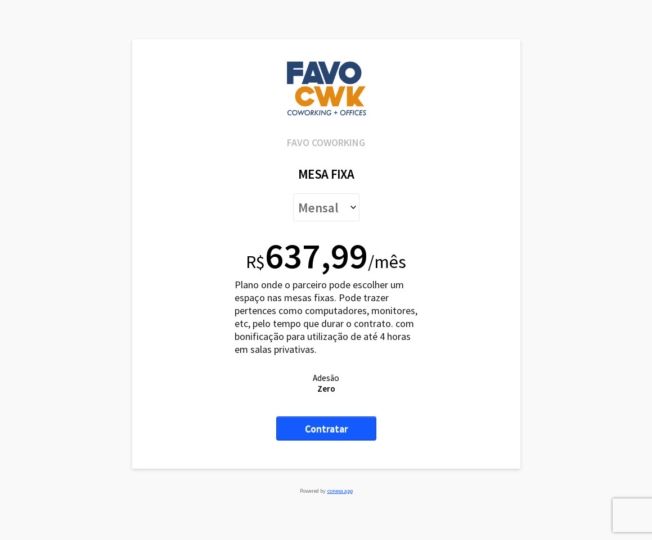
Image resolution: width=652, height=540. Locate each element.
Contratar (326, 428)
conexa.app (340, 490)
